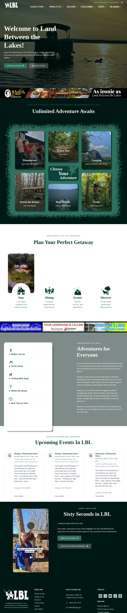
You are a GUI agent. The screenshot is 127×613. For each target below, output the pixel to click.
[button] (122, 2)
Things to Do (39, 597)
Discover (37, 600)
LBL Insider (38, 609)
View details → (19, 496)
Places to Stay (39, 594)
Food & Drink (39, 603)
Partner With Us (103, 606)
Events (37, 606)
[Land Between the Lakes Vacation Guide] (11, 4)
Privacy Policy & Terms (105, 609)
